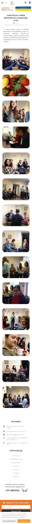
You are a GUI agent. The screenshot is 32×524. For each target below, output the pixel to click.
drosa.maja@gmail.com (15, 434)
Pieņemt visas (24, 521)
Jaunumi (16, 466)
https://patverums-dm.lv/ (16, 431)
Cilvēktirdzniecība (16, 459)
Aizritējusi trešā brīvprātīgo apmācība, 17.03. (16, 25)
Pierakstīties (16, 511)
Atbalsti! (16, 476)
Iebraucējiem (16, 462)
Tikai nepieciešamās (9, 521)
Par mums (16, 456)
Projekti (16, 469)
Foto (17, 23)
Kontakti (16, 473)
